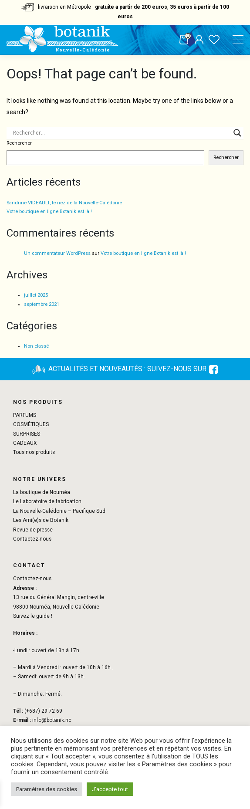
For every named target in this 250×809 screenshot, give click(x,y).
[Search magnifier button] (237, 133)
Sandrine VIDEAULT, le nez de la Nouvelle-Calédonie (64, 203)
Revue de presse (33, 530)
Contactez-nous (32, 539)
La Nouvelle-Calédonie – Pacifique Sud (59, 511)
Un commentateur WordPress (57, 253)
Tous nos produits (34, 452)
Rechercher (19, 143)
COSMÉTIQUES (31, 424)
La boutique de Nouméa (41, 492)
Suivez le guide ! (32, 616)
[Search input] (121, 133)
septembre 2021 (41, 304)
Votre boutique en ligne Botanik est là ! (49, 211)
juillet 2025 (36, 295)
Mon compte (198, 40)
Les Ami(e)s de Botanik (40, 520)
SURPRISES (26, 434)
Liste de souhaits (214, 40)
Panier (183, 40)
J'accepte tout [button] (110, 789)
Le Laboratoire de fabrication (47, 501)
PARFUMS (24, 415)
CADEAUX (25, 443)
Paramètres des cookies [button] (46, 789)
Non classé (36, 346)
